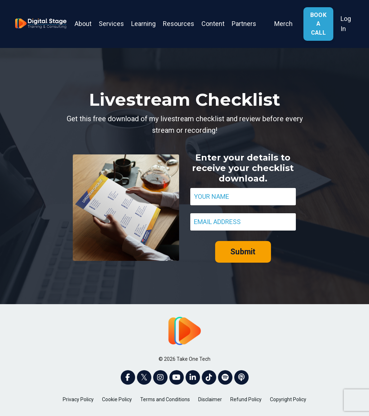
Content (212, 23)
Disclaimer (210, 399)
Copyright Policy (288, 399)
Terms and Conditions (165, 399)
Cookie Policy (117, 399)
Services (111, 23)
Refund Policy (246, 399)
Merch (283, 23)
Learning (143, 23)
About (83, 23)
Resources (178, 23)
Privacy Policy (78, 399)
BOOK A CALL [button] (318, 24)
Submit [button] (243, 251)
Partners (244, 23)
